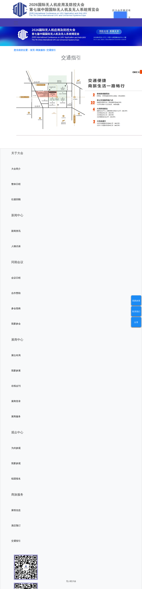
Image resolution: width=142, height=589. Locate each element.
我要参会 (16, 324)
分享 (136, 322)
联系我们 (136, 311)
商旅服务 (40, 50)
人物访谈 (16, 246)
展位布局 (16, 355)
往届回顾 (16, 199)
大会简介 (16, 169)
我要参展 (136, 301)
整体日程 (16, 184)
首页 (32, 50)
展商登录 (16, 401)
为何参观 (16, 448)
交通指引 (16, 541)
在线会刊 (16, 386)
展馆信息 (16, 510)
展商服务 (16, 416)
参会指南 (16, 308)
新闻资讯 (16, 231)
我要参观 (16, 463)
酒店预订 (16, 525)
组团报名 (16, 478)
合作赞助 (16, 293)
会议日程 (16, 278)
